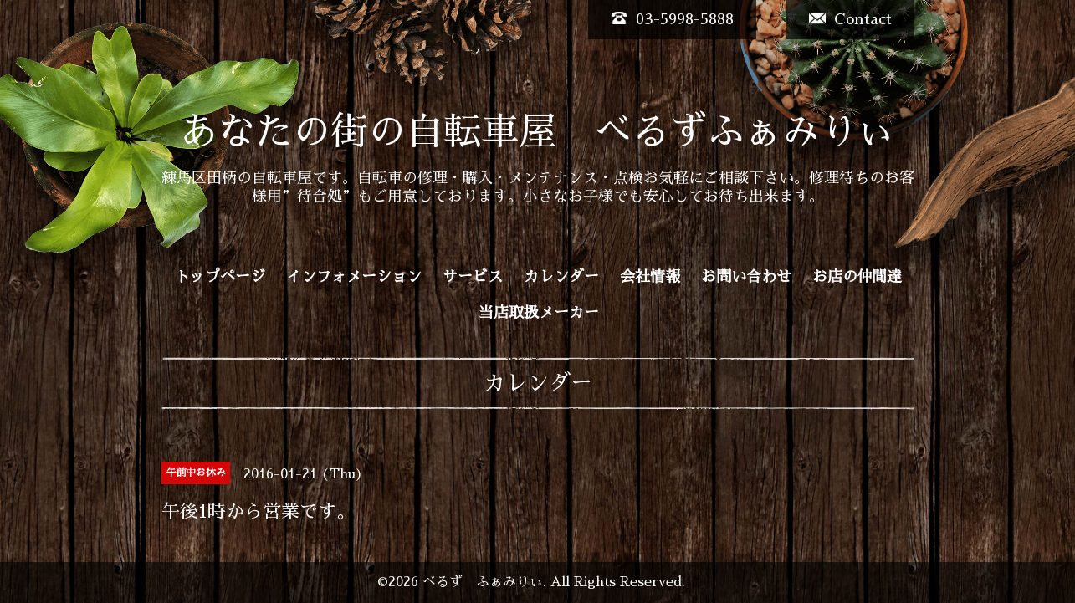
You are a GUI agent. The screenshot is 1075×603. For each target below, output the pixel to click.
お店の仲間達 (857, 276)
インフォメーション (354, 276)
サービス (473, 276)
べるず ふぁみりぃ (482, 582)
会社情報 (650, 276)
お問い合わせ (746, 276)
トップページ (220, 276)
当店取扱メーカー (539, 312)
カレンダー (561, 276)
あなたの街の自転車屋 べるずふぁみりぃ (537, 132)
